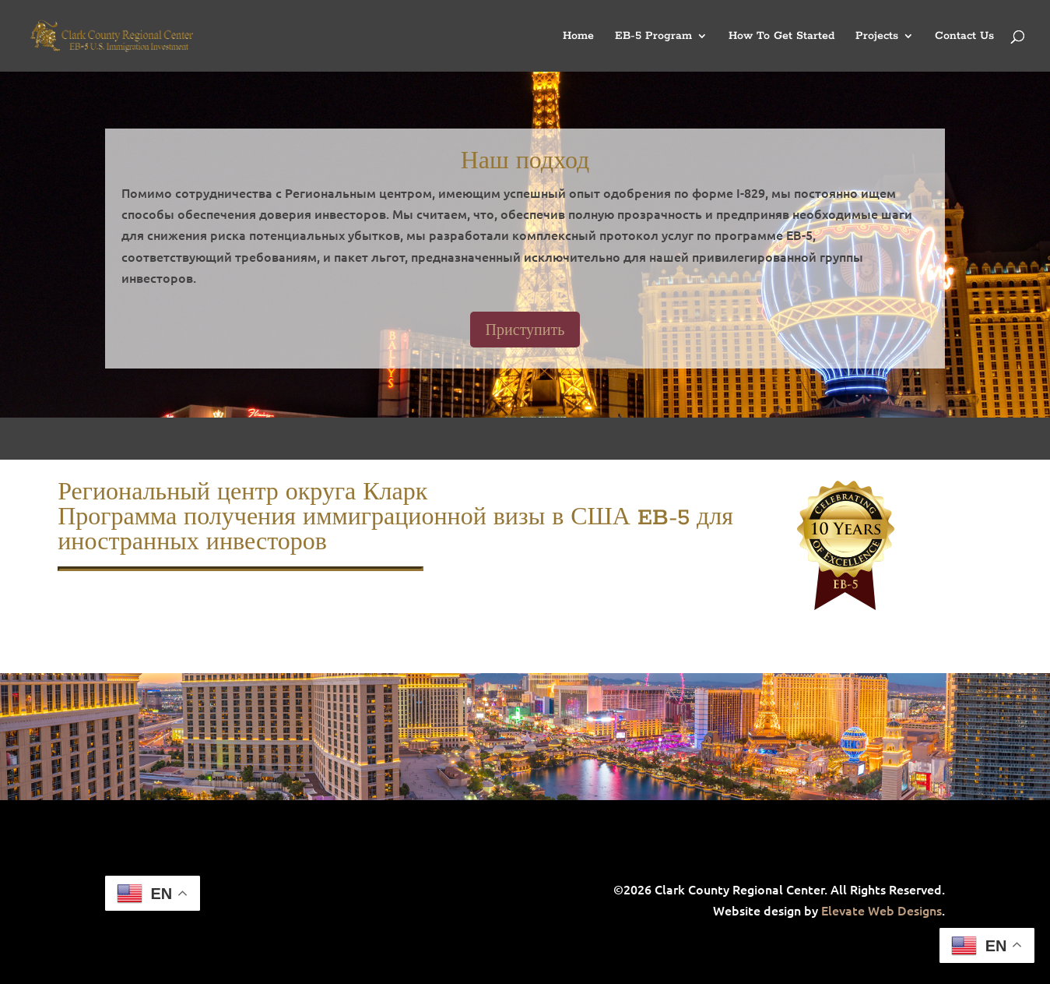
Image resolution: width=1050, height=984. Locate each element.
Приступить (525, 329)
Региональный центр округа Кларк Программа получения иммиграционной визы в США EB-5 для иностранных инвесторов (395, 518)
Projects (876, 36)
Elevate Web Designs (881, 910)
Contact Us (964, 36)
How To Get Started (781, 36)
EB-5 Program (653, 36)
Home (578, 36)
